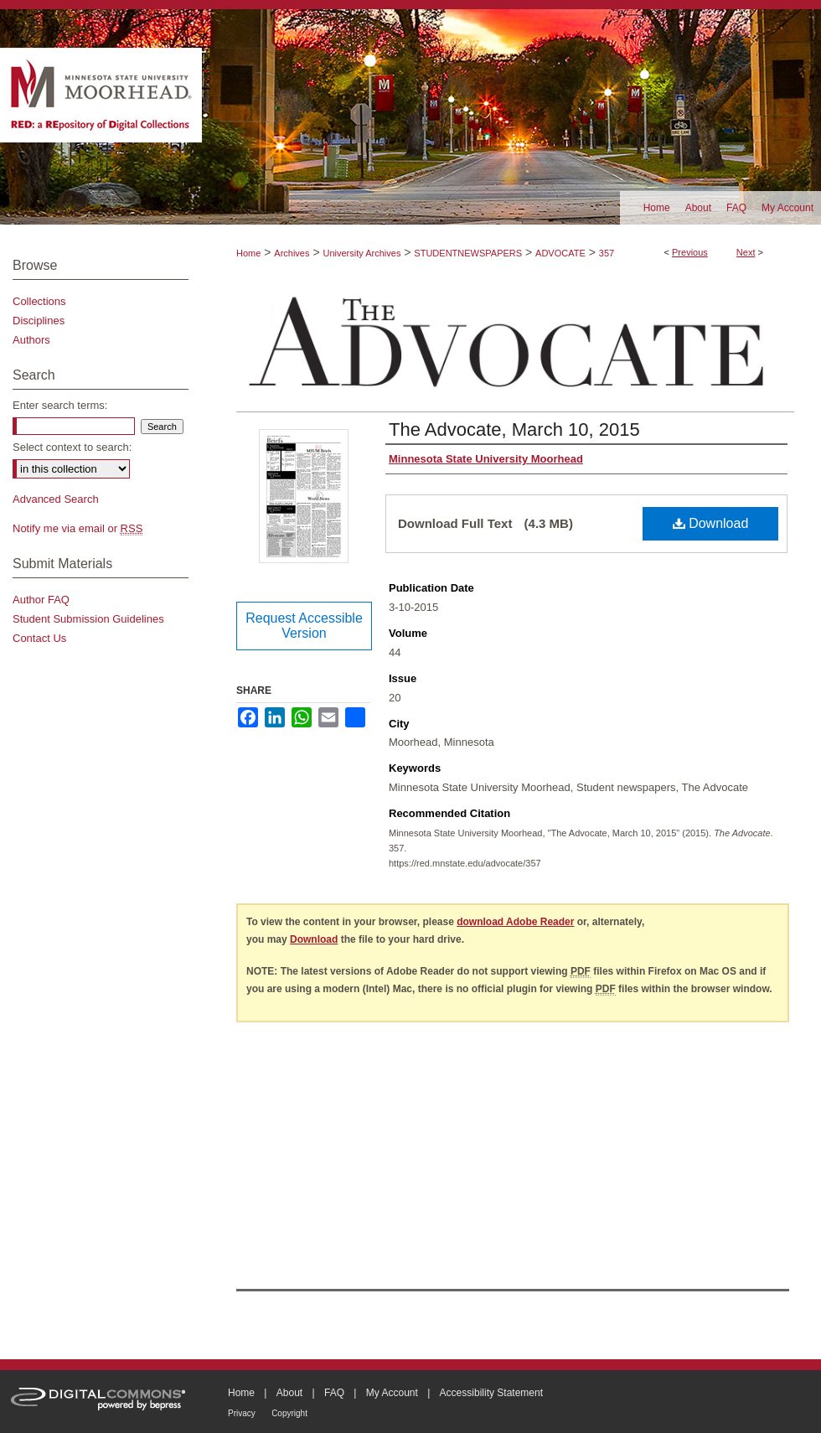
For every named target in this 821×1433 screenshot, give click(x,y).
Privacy (242, 1413)
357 (606, 253)
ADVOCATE (560, 253)
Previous (690, 252)
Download (711, 523)
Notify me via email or (77, 528)
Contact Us (39, 638)
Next (746, 252)
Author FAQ (41, 599)
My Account (392, 1393)
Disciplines (39, 320)
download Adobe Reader (515, 922)
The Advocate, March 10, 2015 (514, 429)
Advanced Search (56, 499)
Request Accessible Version (304, 625)
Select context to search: (72, 447)
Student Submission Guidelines (88, 619)
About (289, 1393)
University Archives (361, 253)
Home (248, 253)
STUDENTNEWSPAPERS (468, 253)
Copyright (289, 1413)
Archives (291, 253)
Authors (31, 340)
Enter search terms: (60, 405)
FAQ (334, 1393)
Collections (39, 301)
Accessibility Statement (491, 1393)
